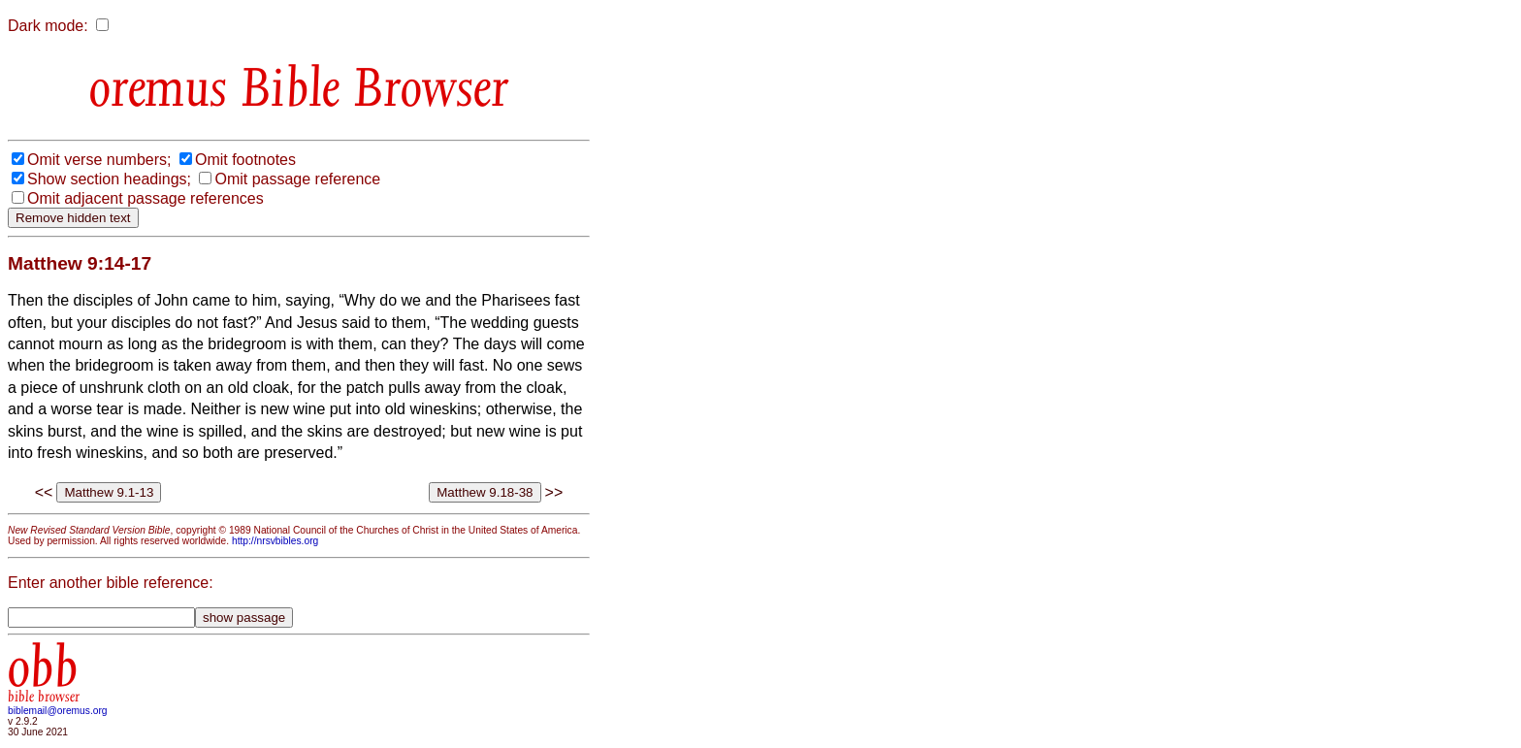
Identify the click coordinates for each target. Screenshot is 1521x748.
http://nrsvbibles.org (275, 541)
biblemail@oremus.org (58, 710)
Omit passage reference (297, 179)
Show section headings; (109, 179)
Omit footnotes (245, 159)
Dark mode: (48, 25)
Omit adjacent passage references (145, 198)
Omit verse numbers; (99, 159)
